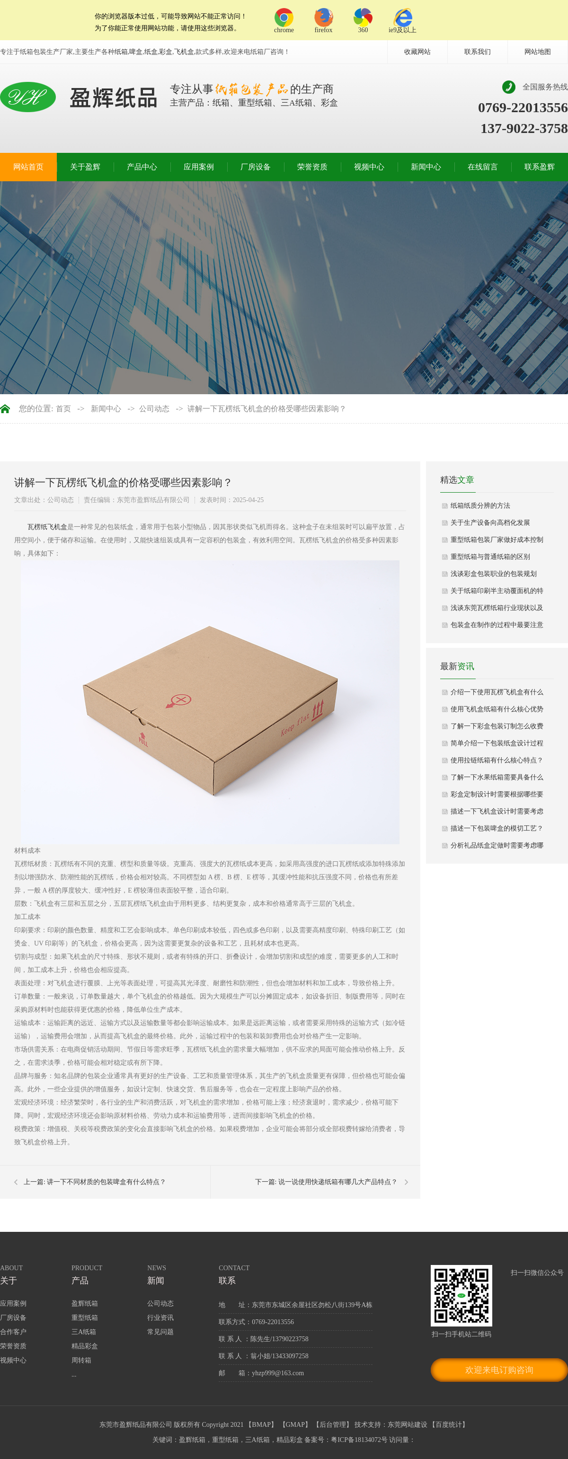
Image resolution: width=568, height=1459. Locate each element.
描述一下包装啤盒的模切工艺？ (497, 828)
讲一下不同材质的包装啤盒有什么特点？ (106, 1181)
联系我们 (477, 51)
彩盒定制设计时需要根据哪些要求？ (497, 797)
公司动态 (154, 409)
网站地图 (537, 51)
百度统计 (448, 1424)
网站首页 (28, 167)
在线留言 (483, 167)
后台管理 (333, 1424)
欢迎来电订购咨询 (499, 1370)
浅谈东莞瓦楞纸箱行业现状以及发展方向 (497, 610)
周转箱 (81, 1360)
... (74, 1374)
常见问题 (160, 1331)
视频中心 (369, 167)
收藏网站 (417, 51)
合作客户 (13, 1331)
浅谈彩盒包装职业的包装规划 (494, 573)
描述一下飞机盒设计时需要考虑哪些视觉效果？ (497, 814)
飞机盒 (184, 51)
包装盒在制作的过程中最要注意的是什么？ (497, 627)
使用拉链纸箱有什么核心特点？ (497, 760)
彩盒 (165, 51)
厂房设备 (255, 167)
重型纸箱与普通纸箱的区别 (490, 556)
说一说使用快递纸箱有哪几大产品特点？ (338, 1181)
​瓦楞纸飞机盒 (47, 527)
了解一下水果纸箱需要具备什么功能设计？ (497, 780)
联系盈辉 (539, 167)
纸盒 (151, 51)
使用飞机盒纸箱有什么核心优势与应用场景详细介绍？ (497, 712)
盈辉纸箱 (84, 1303)
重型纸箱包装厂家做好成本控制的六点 (497, 542)
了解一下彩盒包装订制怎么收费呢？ (497, 729)
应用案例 (199, 167)
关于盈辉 (85, 167)
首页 (63, 409)
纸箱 (121, 51)
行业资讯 (160, 1317)
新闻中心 (426, 167)
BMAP (261, 1424)
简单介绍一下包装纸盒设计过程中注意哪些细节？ (497, 746)
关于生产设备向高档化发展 (490, 522)
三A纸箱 (83, 1331)
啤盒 (135, 51)
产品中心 (142, 167)
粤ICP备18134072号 (359, 1439)
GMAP (295, 1424)
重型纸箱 (84, 1317)
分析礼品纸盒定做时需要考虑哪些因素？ (497, 848)
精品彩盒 (84, 1346)
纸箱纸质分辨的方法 (480, 505)
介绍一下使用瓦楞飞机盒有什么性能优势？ (497, 695)
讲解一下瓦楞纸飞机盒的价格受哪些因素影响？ (266, 409)
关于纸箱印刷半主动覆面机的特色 (497, 593)
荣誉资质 (312, 167)
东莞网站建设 (407, 1424)
